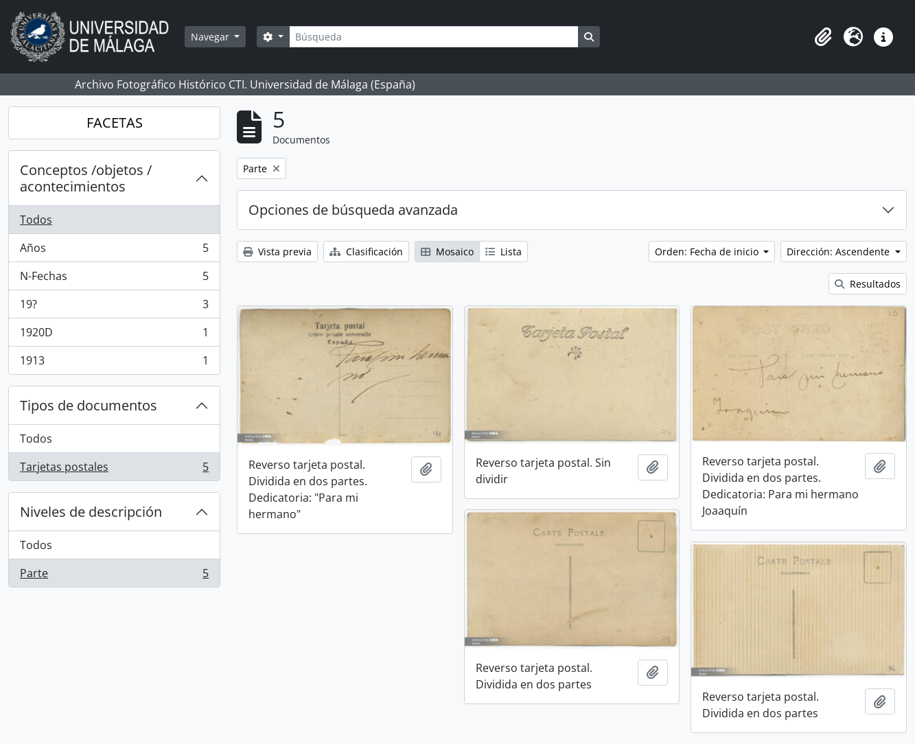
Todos (36, 219)
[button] (823, 37)
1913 (114, 363)
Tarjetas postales (114, 469)
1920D (114, 335)
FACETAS (114, 122)
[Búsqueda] (434, 36)
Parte (114, 576)
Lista (503, 251)
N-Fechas (114, 279)
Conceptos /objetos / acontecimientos (86, 178)
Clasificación (366, 251)
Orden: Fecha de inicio (708, 251)
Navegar (211, 36)
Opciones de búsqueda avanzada (353, 209)
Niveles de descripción (91, 511)
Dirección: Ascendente (839, 251)
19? (114, 307)
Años (114, 251)
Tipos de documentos (88, 405)
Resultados (868, 283)
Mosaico (447, 251)
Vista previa (277, 251)
